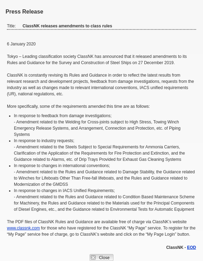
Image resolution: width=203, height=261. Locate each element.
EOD (191, 247)
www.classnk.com (23, 228)
